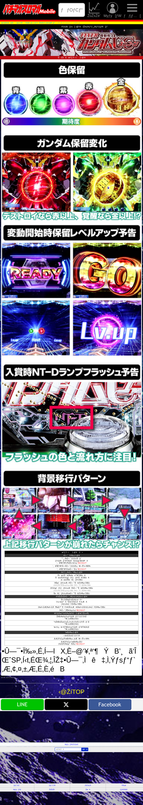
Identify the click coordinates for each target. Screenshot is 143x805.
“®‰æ (123, 785)
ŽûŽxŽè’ (94, 9)
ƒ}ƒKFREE (123, 789)
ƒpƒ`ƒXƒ (17, 785)
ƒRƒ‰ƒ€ (88, 785)
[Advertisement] (67, 726)
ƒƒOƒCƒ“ (72, 9)
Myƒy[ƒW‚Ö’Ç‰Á (71, 744)
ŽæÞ (88, 789)
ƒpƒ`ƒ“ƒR (52, 785)
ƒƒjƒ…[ (132, 9)
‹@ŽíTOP (72, 691)
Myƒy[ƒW (112, 9)
